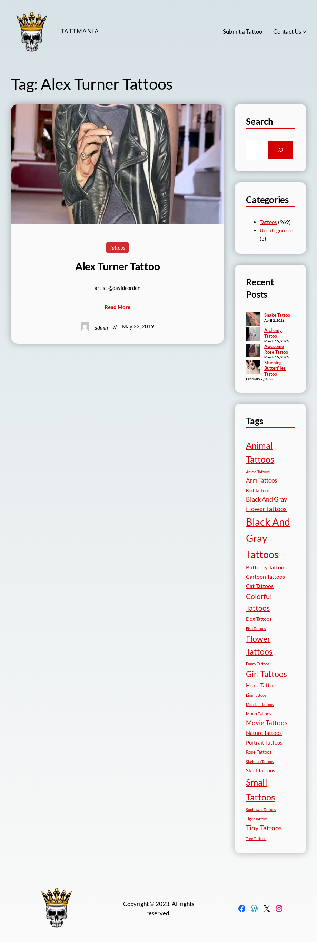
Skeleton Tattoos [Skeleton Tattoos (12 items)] (260, 761)
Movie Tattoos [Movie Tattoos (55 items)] (266, 723)
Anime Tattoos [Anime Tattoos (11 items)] (258, 471)
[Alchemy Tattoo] (253, 335)
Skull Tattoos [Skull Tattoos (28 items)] (260, 770)
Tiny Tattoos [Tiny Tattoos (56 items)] (264, 828)
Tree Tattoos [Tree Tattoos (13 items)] (256, 838)
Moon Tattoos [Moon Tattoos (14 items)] (258, 713)
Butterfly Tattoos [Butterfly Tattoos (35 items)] (266, 567)
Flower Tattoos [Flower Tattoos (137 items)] (259, 645)
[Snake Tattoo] (253, 319)
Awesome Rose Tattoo (276, 349)
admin (101, 327)
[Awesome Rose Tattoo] (253, 351)
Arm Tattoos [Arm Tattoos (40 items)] (261, 480)
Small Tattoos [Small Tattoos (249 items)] (260, 789)
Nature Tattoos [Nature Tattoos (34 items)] (264, 732)
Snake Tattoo (277, 315)
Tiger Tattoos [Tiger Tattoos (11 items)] (257, 819)
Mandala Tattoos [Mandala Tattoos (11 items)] (260, 704)
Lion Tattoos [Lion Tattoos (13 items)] (256, 695)
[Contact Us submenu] (304, 31)
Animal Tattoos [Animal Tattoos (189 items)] (260, 452)
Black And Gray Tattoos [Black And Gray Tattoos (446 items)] (268, 538)
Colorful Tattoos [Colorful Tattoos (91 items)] (259, 602)
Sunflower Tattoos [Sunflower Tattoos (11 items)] (261, 809)
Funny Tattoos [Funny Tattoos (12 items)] (257, 663)
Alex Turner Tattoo (117, 266)
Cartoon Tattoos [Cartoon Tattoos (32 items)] (265, 576)
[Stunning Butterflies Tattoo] (253, 367)
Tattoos (117, 247)
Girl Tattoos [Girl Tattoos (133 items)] (266, 674)
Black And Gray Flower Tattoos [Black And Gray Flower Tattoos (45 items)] (266, 504)
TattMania (80, 31)
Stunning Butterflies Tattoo (275, 368)
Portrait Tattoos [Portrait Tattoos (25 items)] (264, 743)
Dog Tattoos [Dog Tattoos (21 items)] (258, 619)
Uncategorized (276, 230)
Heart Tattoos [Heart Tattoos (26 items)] (262, 685)
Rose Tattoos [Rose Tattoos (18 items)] (258, 752)
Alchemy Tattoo (273, 333)
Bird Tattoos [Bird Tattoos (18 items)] (258, 490)
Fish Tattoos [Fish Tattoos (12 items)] (256, 628)
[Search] (280, 150)
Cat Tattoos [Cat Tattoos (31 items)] (260, 586)
